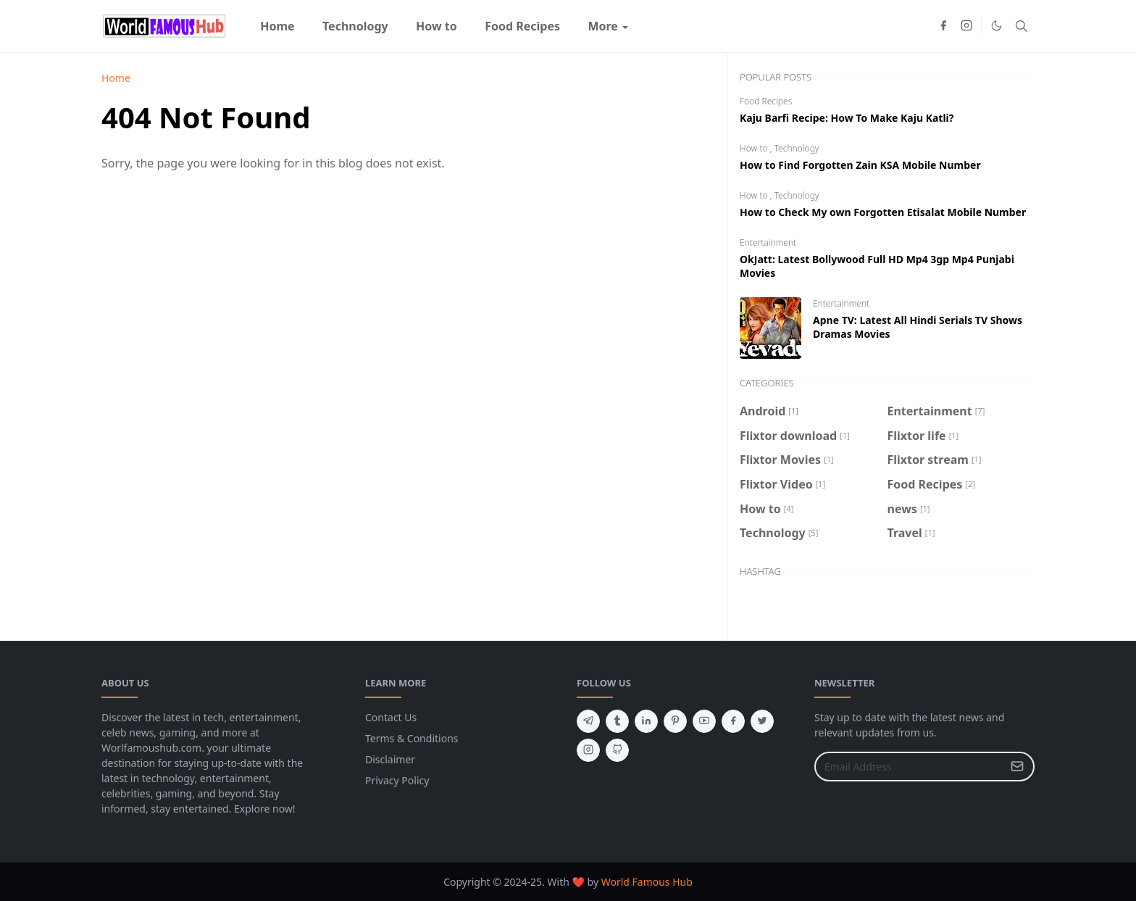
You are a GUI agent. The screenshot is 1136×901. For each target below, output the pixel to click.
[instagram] (966, 26)
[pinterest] (675, 721)
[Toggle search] (1021, 26)
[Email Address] (909, 766)
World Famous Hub (647, 882)
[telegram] (588, 721)
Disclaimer (390, 759)
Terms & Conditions (412, 738)
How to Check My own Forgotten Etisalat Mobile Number (883, 212)
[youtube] (704, 721)
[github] (617, 750)
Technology (796, 148)
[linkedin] (646, 721)
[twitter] (762, 721)
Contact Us (391, 717)
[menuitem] (277, 26)
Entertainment (768, 242)
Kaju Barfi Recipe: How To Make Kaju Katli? (846, 118)
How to (755, 148)
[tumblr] (617, 721)
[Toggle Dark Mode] (996, 26)
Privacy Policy (397, 780)
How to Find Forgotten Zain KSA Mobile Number (860, 165)
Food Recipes (766, 101)
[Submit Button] (1017, 766)
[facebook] (943, 26)
